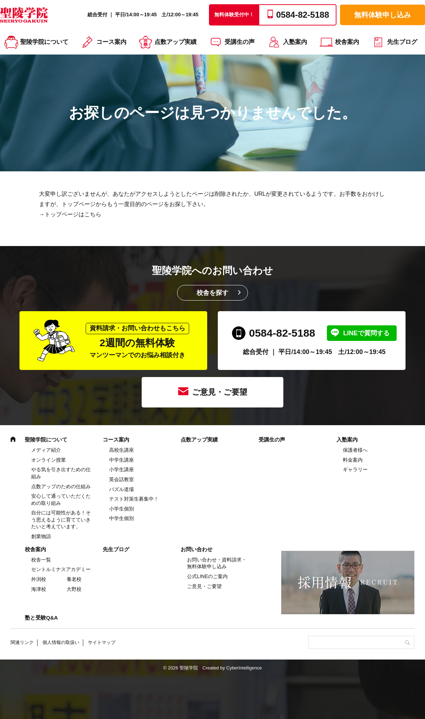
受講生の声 (240, 42)
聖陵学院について (44, 42)
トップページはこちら (73, 214)
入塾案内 (295, 42)
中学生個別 (121, 518)
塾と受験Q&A (41, 618)
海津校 (38, 589)
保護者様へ (355, 450)
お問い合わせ (196, 549)
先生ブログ (402, 42)
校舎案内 (347, 42)
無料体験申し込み (382, 15)
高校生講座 (121, 450)
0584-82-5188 (282, 333)
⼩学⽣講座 (121, 469)
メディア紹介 (46, 450)
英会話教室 (121, 479)
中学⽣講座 (121, 460)
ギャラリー (355, 469)
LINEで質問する (366, 333)
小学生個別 (121, 509)
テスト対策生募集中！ (134, 499)
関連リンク (22, 642)
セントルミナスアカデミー (61, 569)
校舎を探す (212, 292)
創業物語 (41, 536)
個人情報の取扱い (60, 642)
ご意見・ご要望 (219, 392)
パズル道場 (121, 489)
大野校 (74, 589)
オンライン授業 (48, 460)
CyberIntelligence (244, 668)
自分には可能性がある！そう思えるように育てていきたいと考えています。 (61, 519)
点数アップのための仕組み (61, 486)
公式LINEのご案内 (207, 576)
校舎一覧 (41, 560)
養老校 (74, 579)
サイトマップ (101, 642)
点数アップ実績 (175, 42)
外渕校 (38, 579)
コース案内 (111, 42)
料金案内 (353, 460)
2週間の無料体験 (137, 341)
